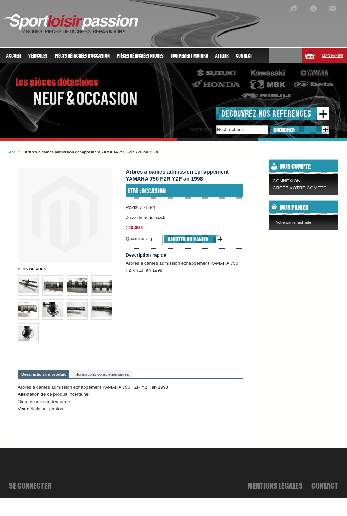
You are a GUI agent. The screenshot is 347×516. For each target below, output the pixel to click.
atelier (222, 55)
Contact (244, 55)
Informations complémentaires (101, 374)
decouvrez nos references (266, 113)
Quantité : (136, 238)
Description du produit (43, 374)
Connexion (287, 180)
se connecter (30, 485)
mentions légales (275, 485)
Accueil (13, 55)
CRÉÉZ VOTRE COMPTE (299, 187)
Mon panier (332, 56)
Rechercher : (202, 129)
